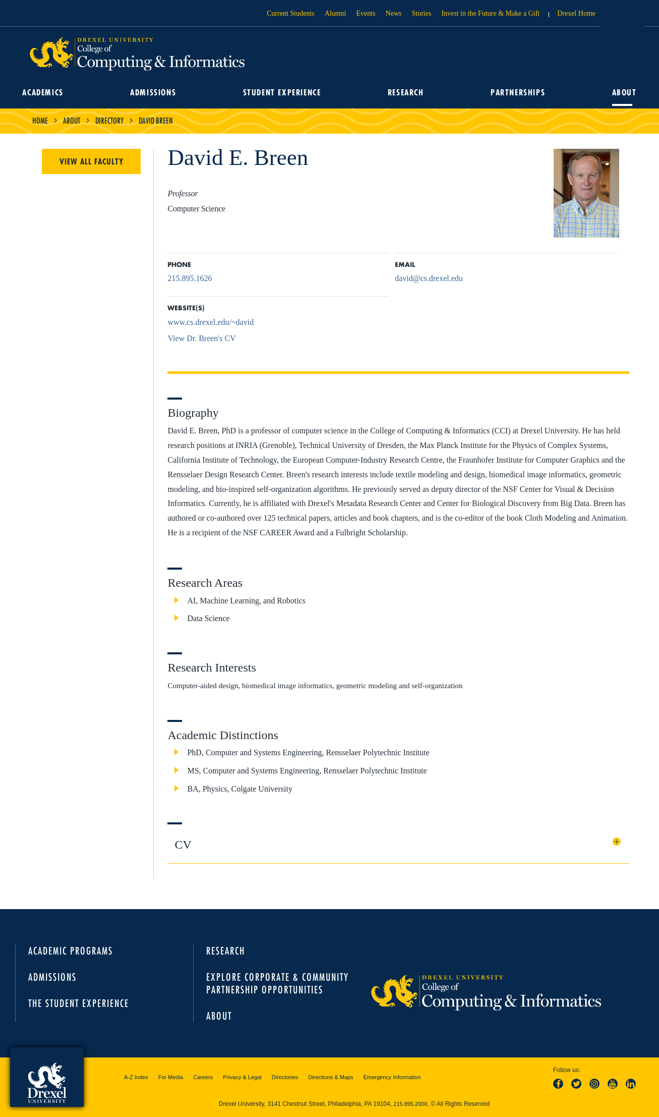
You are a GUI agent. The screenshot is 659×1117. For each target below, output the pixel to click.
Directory (109, 121)
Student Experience (282, 93)
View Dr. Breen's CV (201, 338)
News (394, 13)
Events (366, 13)
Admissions (154, 93)
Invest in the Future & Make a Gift (490, 13)
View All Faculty (91, 161)
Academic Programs (70, 950)
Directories (285, 1077)
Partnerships (517, 93)
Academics (45, 93)
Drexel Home (576, 13)
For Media (171, 1077)
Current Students (291, 13)
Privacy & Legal (242, 1077)
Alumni (335, 13)
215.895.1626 (189, 278)
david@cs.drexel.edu (429, 278)
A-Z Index (136, 1077)
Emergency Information (392, 1077)
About (622, 93)
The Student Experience (78, 1003)
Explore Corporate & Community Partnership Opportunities (277, 983)
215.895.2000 (410, 1104)
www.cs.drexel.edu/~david (210, 322)
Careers (203, 1077)
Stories (422, 13)
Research (405, 93)
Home (40, 121)
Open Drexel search (622, 16)
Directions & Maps (330, 1077)
